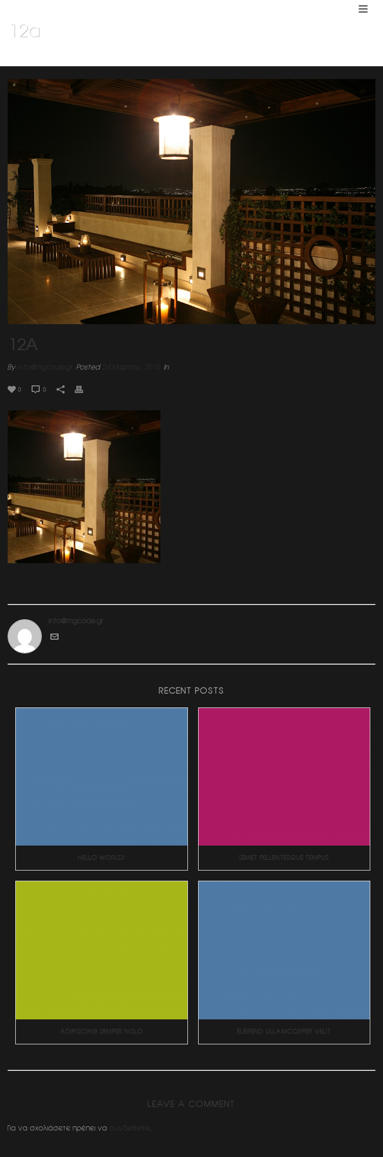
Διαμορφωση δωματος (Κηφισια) (298, 56)
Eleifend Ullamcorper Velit (284, 1031)
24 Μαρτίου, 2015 (131, 367)
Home (234, 56)
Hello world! (101, 857)
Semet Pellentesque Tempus (284, 857)
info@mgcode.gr (44, 367)
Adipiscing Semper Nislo (101, 1031)
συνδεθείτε (130, 1128)
